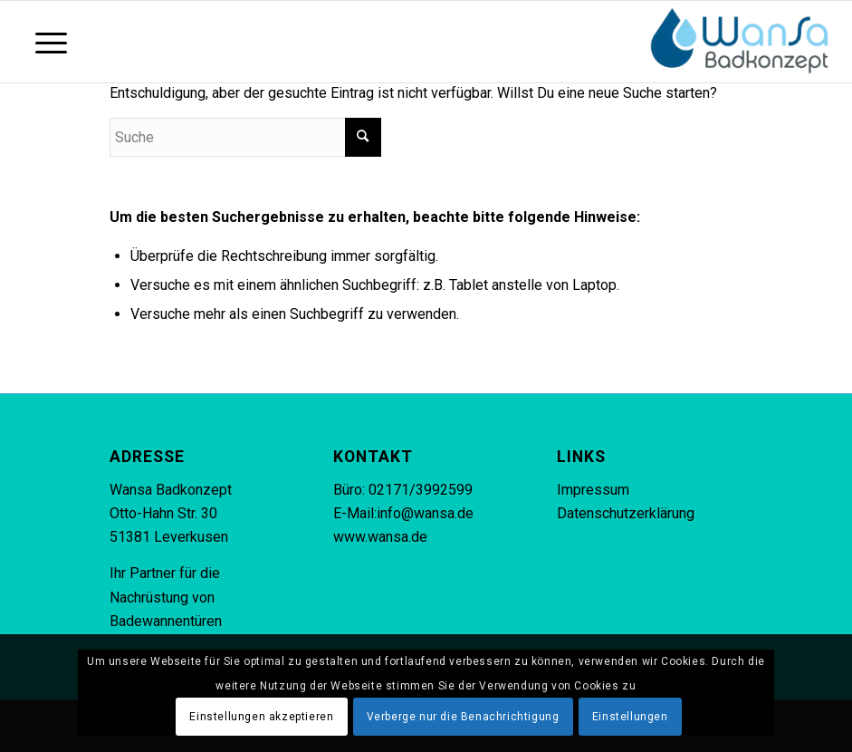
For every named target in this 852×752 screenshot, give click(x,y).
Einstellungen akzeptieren (261, 716)
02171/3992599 (421, 489)
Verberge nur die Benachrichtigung (463, 716)
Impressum (593, 489)
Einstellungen (630, 716)
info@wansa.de (425, 513)
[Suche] (245, 137)
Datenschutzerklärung (625, 513)
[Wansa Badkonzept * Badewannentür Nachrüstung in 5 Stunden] (740, 41)
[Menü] (42, 41)
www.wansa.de (380, 536)
